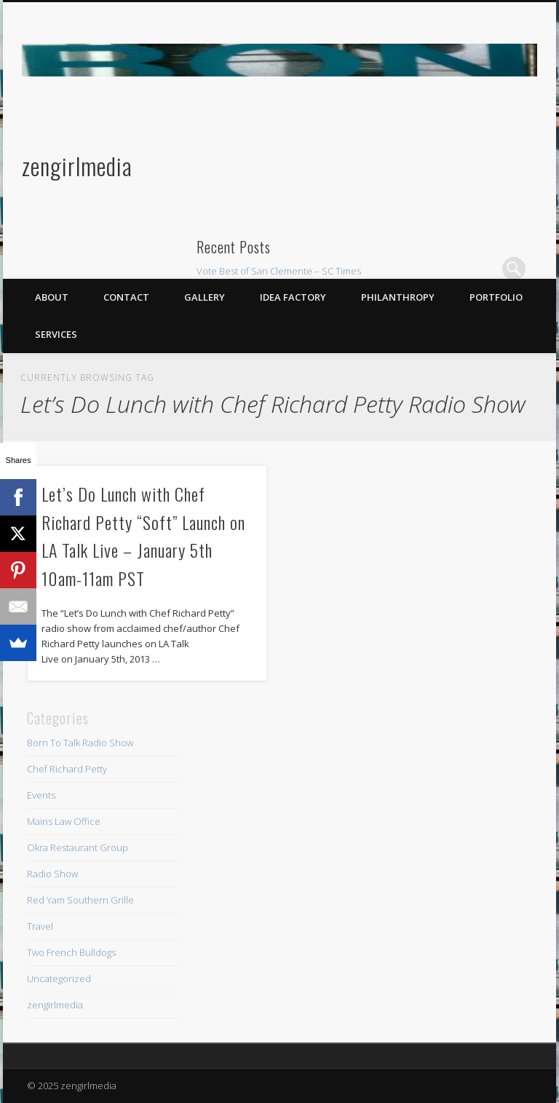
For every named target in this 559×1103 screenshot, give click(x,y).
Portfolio (496, 297)
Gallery (204, 297)
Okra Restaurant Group (77, 847)
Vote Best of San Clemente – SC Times (279, 270)
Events (41, 795)
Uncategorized (59, 978)
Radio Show (52, 873)
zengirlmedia (77, 166)
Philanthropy (398, 297)
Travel (40, 926)
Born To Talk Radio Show (80, 742)
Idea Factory (293, 297)
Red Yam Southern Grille (80, 899)
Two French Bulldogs (71, 952)
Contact (126, 297)
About (51, 297)
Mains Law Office (63, 821)
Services (56, 334)
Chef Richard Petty (67, 768)
